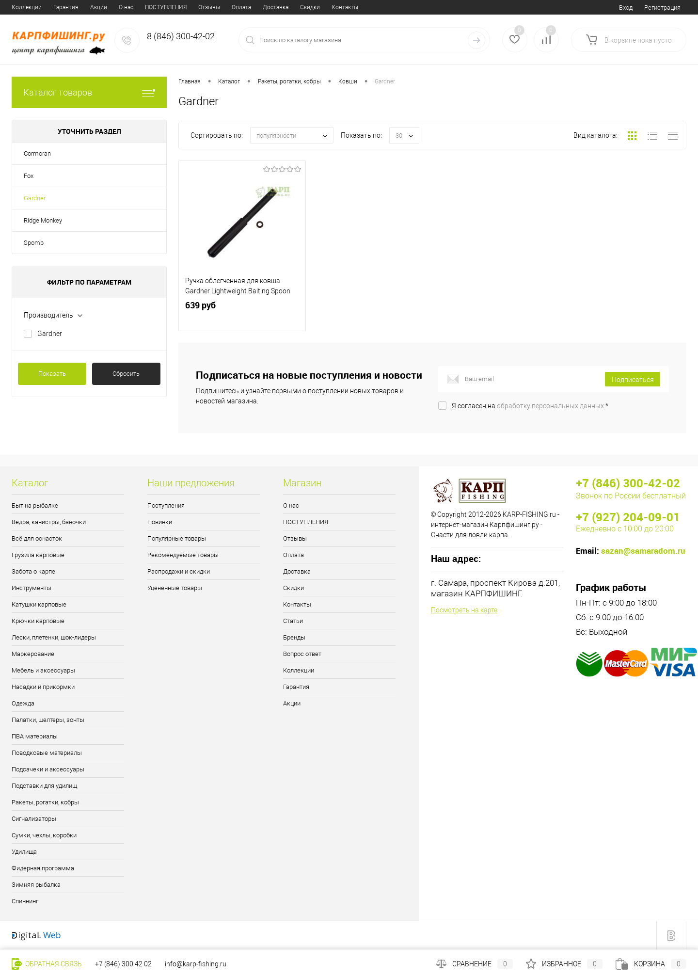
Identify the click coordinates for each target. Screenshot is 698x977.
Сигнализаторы (34, 818)
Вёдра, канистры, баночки (49, 522)
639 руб (242, 317)
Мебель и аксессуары (43, 670)
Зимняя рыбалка (36, 884)
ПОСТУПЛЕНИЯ (58, 7)
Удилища (24, 851)
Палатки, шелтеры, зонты (48, 719)
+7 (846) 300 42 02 (123, 964)
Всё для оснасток (37, 538)
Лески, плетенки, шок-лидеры (54, 637)
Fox (28, 175)
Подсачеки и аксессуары (48, 769)
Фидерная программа (43, 868)
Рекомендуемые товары (183, 555)
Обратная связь (47, 964)
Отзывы (102, 7)
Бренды (304, 7)
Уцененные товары (174, 588)
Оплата (134, 7)
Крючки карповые (38, 621)
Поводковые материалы (47, 752)
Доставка (168, 7)
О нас (19, 7)
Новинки (159, 522)
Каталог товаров (89, 92)
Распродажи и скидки (178, 571)
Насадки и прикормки (43, 686)
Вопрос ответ (344, 7)
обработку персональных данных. (551, 406)
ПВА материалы (35, 736)
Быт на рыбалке (35, 505)
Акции (292, 703)
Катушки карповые (39, 604)
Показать (52, 373)
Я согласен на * (530, 406)
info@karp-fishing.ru (195, 964)
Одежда (23, 703)
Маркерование (33, 653)
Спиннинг (25, 901)
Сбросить (126, 373)
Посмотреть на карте (464, 610)
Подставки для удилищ (44, 785)
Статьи (272, 7)
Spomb (34, 242)
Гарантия (296, 686)
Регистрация (662, 7)
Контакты (237, 7)
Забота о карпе (33, 571)
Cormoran (37, 153)
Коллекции (298, 670)
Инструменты (31, 588)
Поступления (166, 505)
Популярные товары (176, 538)
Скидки (203, 7)
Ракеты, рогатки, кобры (45, 802)
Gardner (35, 198)
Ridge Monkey (43, 220)
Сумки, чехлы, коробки (44, 835)
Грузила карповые (38, 555)
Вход (626, 7)
